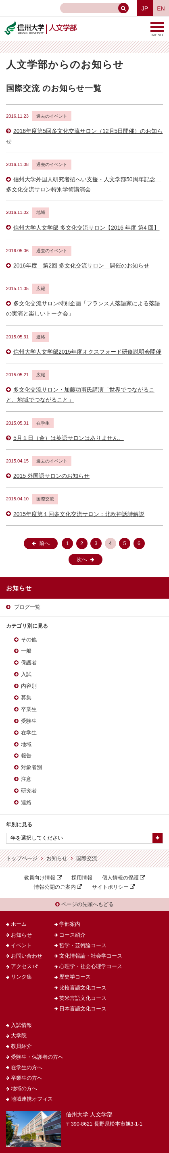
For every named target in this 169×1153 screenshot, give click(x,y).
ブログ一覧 (27, 607)
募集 (26, 698)
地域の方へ (24, 1088)
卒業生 (29, 709)
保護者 (29, 663)
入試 (26, 674)
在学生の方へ (26, 1067)
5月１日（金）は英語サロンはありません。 (68, 438)
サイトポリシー (110, 887)
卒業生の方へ (26, 1078)
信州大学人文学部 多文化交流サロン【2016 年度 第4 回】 (86, 227)
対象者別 (31, 767)
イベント (21, 945)
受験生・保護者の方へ (37, 1057)
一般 (26, 651)
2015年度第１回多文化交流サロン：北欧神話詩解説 (78, 514)
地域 (26, 744)
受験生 (29, 721)
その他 (29, 640)
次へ (82, 559)
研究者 (29, 791)
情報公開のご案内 (55, 887)
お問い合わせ (26, 956)
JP (145, 8)
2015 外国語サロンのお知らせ (51, 476)
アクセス (21, 966)
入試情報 (21, 1025)
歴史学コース (75, 977)
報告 (26, 756)
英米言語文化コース (82, 998)
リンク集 (21, 977)
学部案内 (69, 924)
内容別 (29, 686)
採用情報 (81, 878)
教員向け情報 (39, 878)
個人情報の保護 (120, 878)
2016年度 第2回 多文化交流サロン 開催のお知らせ (81, 265)
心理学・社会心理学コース (90, 966)
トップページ (22, 858)
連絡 (26, 802)
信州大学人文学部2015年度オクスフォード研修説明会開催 (87, 351)
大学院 (19, 1036)
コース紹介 (72, 935)
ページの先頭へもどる (84, 904)
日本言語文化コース (82, 1009)
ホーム (19, 924)
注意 (26, 779)
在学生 (29, 733)
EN (161, 8)
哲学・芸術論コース (82, 945)
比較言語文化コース (82, 988)
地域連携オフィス (32, 1099)
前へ (44, 543)
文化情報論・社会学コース (90, 956)
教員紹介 (21, 1046)
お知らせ (56, 858)
